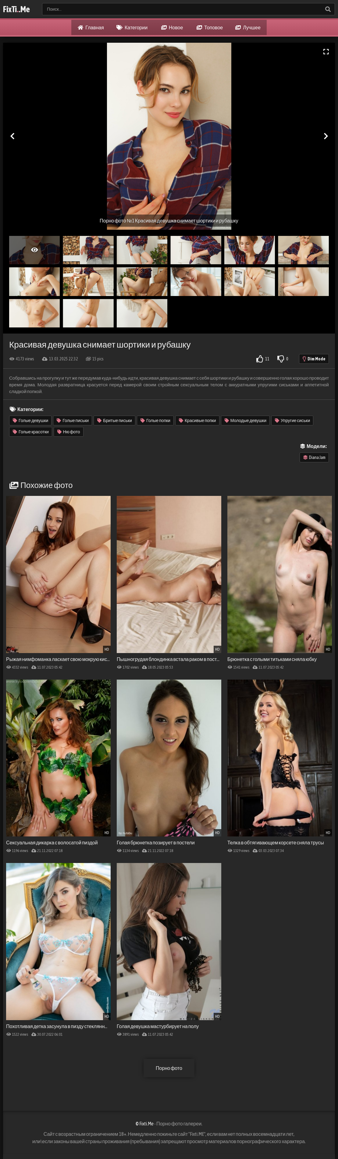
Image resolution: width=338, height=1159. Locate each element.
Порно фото (169, 1068)
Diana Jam (314, 457)
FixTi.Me (16, 9)
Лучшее (248, 27)
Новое (172, 27)
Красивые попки (197, 420)
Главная (91, 27)
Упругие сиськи (292, 420)
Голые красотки (31, 431)
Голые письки (73, 420)
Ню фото (68, 431)
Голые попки (155, 420)
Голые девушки (30, 420)
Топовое (210, 27)
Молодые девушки (245, 420)
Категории (132, 27)
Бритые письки (114, 420)
